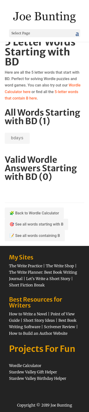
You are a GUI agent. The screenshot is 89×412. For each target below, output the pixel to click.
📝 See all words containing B (34, 235)
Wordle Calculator (25, 365)
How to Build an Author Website (38, 333)
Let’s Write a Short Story (48, 278)
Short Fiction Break (27, 285)
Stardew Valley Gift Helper (33, 372)
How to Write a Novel (28, 314)
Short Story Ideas (39, 320)
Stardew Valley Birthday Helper (37, 378)
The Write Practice (25, 265)
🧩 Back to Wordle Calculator (34, 213)
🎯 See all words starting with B (36, 224)
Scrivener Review (59, 326)
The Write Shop (60, 265)
